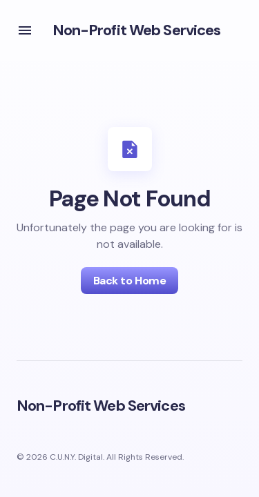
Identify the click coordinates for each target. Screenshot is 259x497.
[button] (25, 30)
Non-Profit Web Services (136, 30)
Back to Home (129, 280)
